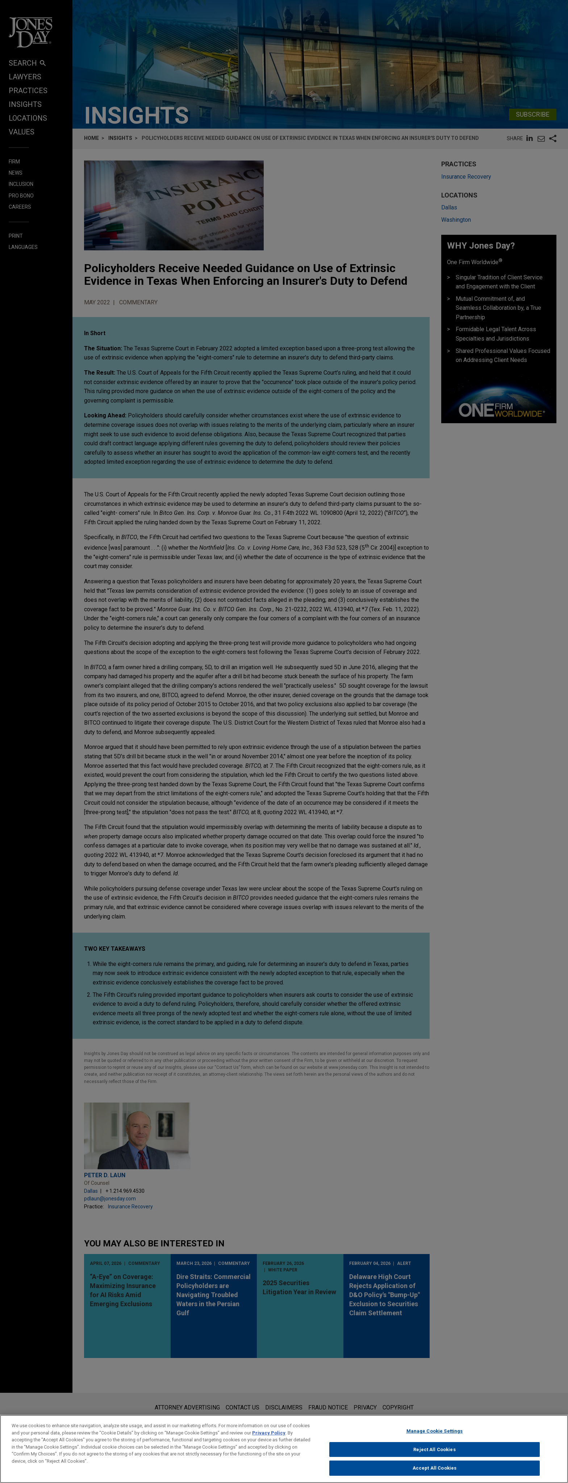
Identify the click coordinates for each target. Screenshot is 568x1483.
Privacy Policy (268, 1435)
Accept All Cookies (434, 1471)
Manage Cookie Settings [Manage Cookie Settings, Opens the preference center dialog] (434, 1434)
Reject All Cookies (434, 1452)
